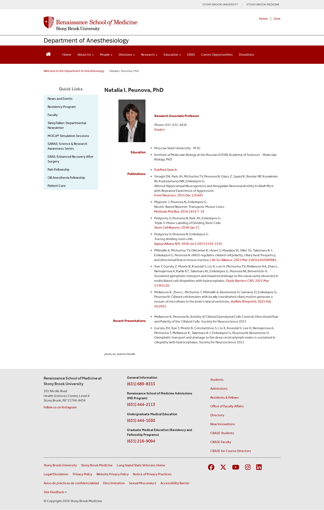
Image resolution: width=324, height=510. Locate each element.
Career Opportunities (217, 55)
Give (277, 19)
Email (159, 130)
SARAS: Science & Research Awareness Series (67, 146)
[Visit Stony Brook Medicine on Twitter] (223, 467)
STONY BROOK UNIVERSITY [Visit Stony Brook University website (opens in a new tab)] (220, 4)
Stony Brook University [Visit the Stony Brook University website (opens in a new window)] (60, 465)
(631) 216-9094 (141, 441)
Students (217, 380)
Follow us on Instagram (60, 407)
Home (263, 19)
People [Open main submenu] (106, 55)
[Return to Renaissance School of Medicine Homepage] (48, 54)
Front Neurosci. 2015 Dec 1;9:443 (178, 195)
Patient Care (57, 186)
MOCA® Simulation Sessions (68, 136)
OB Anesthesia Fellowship (66, 178)
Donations (246, 55)
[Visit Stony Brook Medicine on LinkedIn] (259, 467)
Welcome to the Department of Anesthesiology (74, 71)
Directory (217, 415)
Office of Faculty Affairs (227, 406)
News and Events (60, 99)
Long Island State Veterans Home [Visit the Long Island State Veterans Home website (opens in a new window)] (141, 465)
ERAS (191, 55)
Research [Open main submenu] (149, 55)
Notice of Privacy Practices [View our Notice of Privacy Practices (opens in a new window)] (152, 474)
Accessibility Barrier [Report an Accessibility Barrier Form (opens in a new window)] (175, 483)
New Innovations (222, 424)
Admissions (219, 389)
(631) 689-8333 (141, 383)
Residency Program (62, 107)
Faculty (53, 115)
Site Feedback (55, 492)
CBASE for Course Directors (230, 451)
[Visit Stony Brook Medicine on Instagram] (248, 467)
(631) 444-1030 (141, 420)
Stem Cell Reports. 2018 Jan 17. (177, 227)
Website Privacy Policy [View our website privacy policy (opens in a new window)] (112, 474)
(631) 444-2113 (141, 404)
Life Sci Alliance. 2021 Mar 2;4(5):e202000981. (243, 260)
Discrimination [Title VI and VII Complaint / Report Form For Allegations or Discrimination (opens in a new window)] (114, 483)
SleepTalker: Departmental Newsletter (67, 125)
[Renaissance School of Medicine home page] (119, 23)
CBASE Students (222, 433)
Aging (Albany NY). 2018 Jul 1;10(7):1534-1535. (188, 244)
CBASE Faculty (220, 442)
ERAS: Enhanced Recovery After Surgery (71, 159)
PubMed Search (165, 170)
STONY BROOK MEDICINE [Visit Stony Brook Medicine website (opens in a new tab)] (263, 4)
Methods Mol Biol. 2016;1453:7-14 (179, 211)
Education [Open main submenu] (172, 55)
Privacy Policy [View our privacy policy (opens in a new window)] (82, 474)
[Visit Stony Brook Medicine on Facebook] (211, 467)
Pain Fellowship (58, 169)
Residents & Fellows (224, 397)
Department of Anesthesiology (86, 40)
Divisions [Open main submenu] (127, 55)
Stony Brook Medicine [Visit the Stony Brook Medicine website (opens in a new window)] (97, 465)
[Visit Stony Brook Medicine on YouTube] (235, 467)
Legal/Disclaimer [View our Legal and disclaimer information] (56, 474)
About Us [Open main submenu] (86, 55)
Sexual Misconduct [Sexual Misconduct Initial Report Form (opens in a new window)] (142, 483)
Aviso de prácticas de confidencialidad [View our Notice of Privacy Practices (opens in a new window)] (71, 483)
